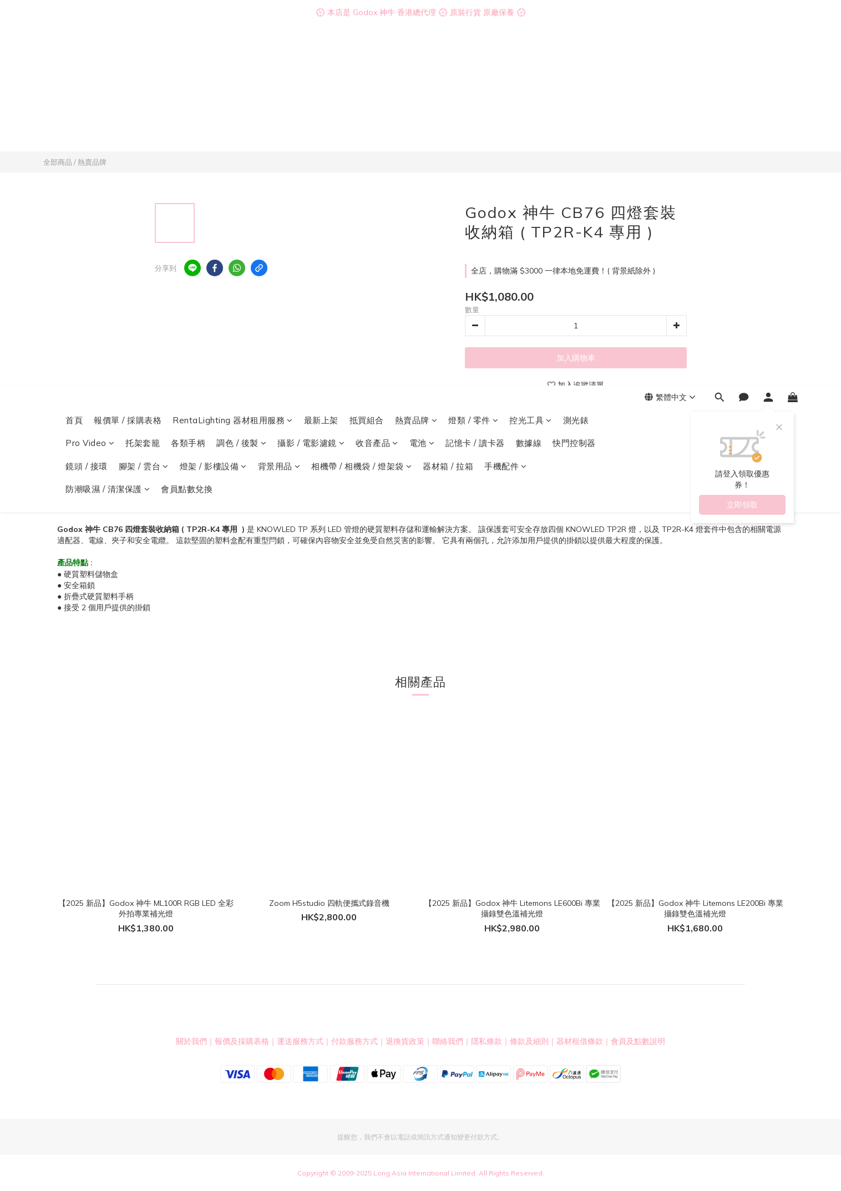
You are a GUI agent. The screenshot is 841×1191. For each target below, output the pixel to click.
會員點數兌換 (186, 128)
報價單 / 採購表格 (127, 59)
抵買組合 (366, 59)
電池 (422, 82)
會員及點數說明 (638, 1041)
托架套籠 (142, 82)
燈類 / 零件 (473, 59)
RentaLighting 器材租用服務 (233, 59)
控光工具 (530, 59)
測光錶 (576, 59)
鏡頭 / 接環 (86, 105)
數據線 (529, 82)
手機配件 (505, 105)
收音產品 (377, 82)
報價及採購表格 (242, 1041)
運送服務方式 (300, 1041)
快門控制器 (574, 82)
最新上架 (321, 59)
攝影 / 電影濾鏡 (310, 82)
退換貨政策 (405, 1041)
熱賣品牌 (416, 59)
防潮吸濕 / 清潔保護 (107, 128)
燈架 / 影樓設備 (213, 105)
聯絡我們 (447, 1041)
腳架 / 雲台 (144, 105)
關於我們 (191, 1041)
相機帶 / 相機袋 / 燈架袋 (361, 105)
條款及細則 (529, 1041)
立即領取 (742, 144)
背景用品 (279, 105)
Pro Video (89, 82)
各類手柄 (188, 82)
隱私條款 (486, 1041)
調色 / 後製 (241, 82)
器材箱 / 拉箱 (448, 105)
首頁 (74, 59)
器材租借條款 (579, 1041)
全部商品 (57, 162)
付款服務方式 (354, 1041)
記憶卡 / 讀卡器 (475, 82)
